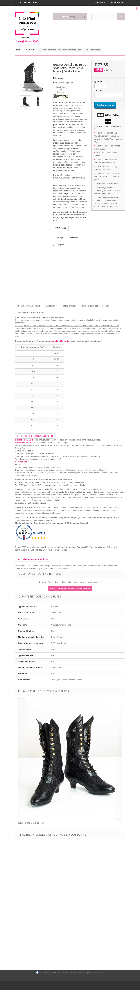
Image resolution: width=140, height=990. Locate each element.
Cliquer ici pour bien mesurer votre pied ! (35, 436)
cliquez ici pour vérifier (94, 972)
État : (55, 82)
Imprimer (62, 245)
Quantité (98, 81)
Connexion (100, 2)
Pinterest (73, 237)
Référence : (58, 78)
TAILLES (98, 90)
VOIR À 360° (61, 228)
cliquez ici (44, 503)
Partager (59, 237)
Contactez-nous (116, 2)
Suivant (46, 101)
